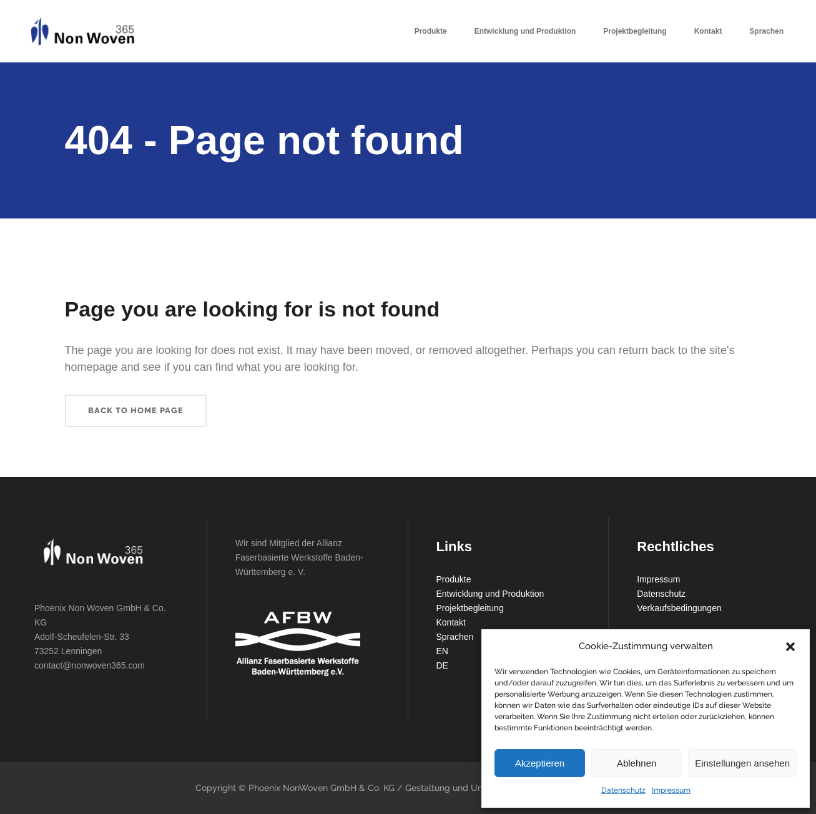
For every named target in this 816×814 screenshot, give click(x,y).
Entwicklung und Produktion (490, 594)
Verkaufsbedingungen (679, 608)
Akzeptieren (539, 763)
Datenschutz (623, 790)
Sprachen (455, 637)
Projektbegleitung (470, 608)
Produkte (453, 579)
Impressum (671, 790)
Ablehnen (636, 763)
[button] (790, 646)
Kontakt (451, 622)
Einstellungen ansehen (742, 763)
